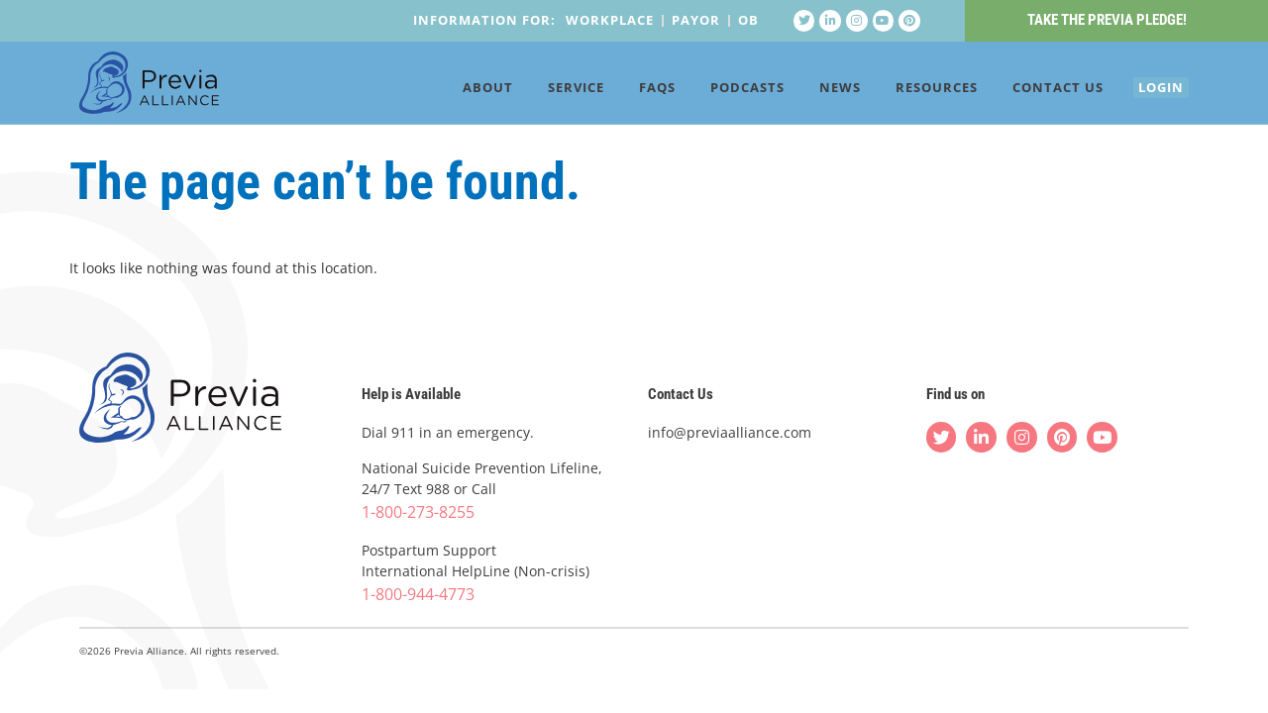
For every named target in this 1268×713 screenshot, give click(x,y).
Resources (908, 91)
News (811, 91)
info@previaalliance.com (729, 433)
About (459, 91)
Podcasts (719, 91)
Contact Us (1029, 91)
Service (547, 91)
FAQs (628, 91)
